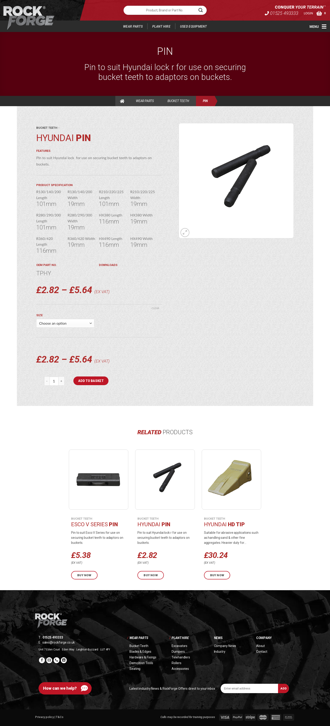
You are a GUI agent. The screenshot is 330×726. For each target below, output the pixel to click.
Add (283, 688)
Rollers (176, 663)
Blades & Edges (140, 651)
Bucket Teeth (178, 101)
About (260, 646)
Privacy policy (44, 717)
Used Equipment (193, 26)
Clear (155, 308)
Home (122, 101)
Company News (225, 646)
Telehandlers (181, 657)
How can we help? (60, 688)
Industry (219, 651)
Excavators (179, 646)
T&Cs (59, 717)
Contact (261, 651)
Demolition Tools (141, 663)
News (218, 638)
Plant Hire (161, 26)
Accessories (180, 669)
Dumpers (178, 651)
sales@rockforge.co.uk (58, 642)
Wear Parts (133, 26)
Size (39, 315)
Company (264, 638)
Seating (134, 669)
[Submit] (200, 10)
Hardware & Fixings (142, 657)
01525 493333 (281, 11)
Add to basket (91, 381)
